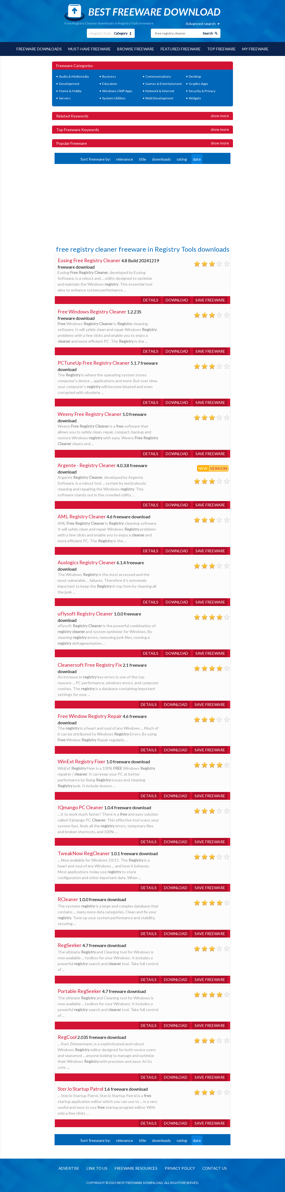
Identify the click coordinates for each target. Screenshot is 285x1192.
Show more (220, 115)
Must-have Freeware (89, 48)
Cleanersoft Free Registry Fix (90, 664)
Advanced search (201, 23)
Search (208, 33)
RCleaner (68, 899)
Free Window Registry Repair (90, 716)
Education (109, 83)
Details (149, 299)
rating (182, 158)
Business (109, 76)
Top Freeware (222, 48)
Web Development (159, 98)
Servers (65, 98)
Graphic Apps (198, 83)
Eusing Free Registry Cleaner (89, 260)
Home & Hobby (70, 91)
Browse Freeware (136, 48)
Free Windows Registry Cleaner (92, 311)
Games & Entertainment (163, 83)
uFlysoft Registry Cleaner (86, 613)
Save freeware (210, 299)
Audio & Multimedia (74, 76)
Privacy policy (180, 1168)
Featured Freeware (181, 48)
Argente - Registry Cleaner (87, 465)
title (142, 158)
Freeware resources (135, 1168)
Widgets (195, 98)
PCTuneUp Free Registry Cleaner (94, 362)
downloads (161, 158)
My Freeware (257, 48)
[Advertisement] (96, 203)
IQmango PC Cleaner (80, 807)
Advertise (66, 1168)
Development (69, 83)
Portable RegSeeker (79, 991)
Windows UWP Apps (117, 91)
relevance (124, 158)
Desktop (195, 76)
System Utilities (114, 98)
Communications (158, 76)
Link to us (95, 1168)
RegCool (67, 1037)
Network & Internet (159, 91)
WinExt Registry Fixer (81, 761)
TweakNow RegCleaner (84, 853)
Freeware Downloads (37, 48)
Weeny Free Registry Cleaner (90, 414)
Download (175, 299)
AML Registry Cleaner (82, 516)
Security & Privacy (202, 91)
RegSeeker (70, 945)
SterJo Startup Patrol (80, 1088)
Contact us (216, 1168)
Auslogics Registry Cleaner (87, 562)
